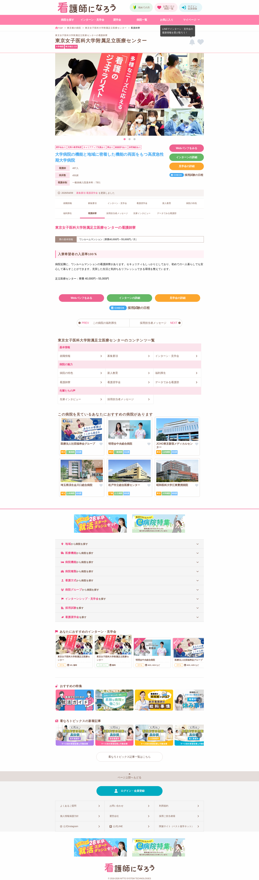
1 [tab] (124, 139)
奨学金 (117, 19)
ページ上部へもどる (129, 777)
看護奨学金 (92, 193)
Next (200, 95)
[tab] (129, 543)
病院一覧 (142, 19)
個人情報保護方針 (69, 816)
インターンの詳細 (186, 157)
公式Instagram (70, 826)
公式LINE (118, 826)
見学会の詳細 (187, 166)
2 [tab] (129, 139)
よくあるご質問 (68, 805)
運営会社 (114, 816)
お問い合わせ (116, 805)
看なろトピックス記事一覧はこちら (129, 756)
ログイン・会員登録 (133, 790)
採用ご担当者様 (167, 816)
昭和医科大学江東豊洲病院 (172, 485)
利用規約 (163, 805)
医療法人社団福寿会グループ (78, 443)
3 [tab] (134, 139)
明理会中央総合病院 (120, 443)
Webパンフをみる (186, 148)
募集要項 (81, 193)
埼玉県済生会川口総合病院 (76, 485)
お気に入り (166, 19)
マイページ (189, 19)
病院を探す (67, 19)
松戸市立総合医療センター (124, 485)
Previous (59, 95)
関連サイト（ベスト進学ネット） (176, 826)
